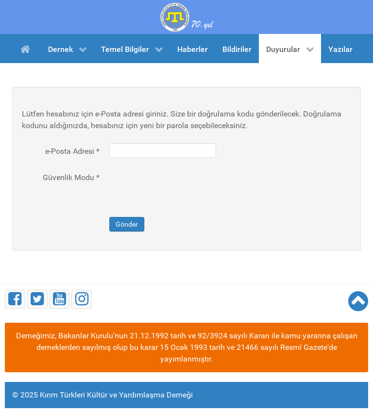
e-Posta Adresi (72, 151)
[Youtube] (60, 299)
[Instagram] (81, 299)
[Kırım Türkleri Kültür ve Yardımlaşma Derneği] (186, 16)
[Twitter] (37, 299)
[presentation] (183, 188)
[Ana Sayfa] (27, 48)
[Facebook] (15, 299)
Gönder (127, 224)
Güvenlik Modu (71, 177)
